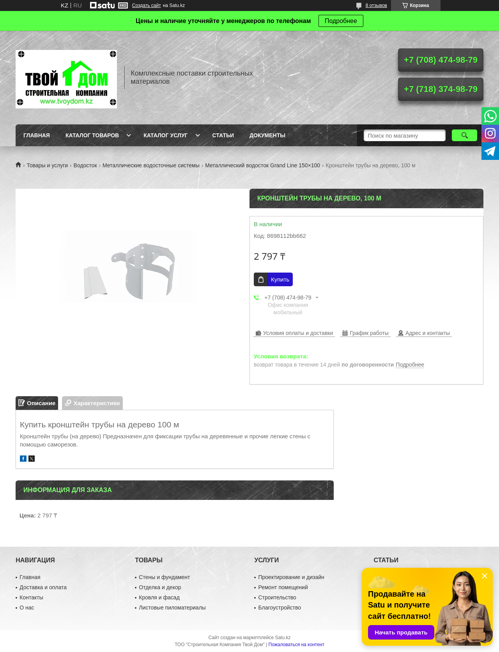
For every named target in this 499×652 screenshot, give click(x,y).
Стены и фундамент (164, 577)
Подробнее (341, 21)
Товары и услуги (47, 165)
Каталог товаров (92, 135)
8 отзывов (376, 5)
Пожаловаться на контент (296, 644)
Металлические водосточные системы (151, 165)
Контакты (31, 597)
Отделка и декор (160, 587)
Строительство (277, 597)
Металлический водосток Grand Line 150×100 (262, 165)
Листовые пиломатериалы (172, 607)
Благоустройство (279, 607)
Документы (267, 135)
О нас (26, 607)
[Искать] (464, 135)
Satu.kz (282, 637)
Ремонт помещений (283, 587)
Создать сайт (146, 5)
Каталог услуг (165, 135)
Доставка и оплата (43, 587)
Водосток (85, 165)
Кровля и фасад (159, 597)
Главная (36, 135)
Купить (280, 279)
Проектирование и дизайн (291, 577)
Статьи (223, 135)
